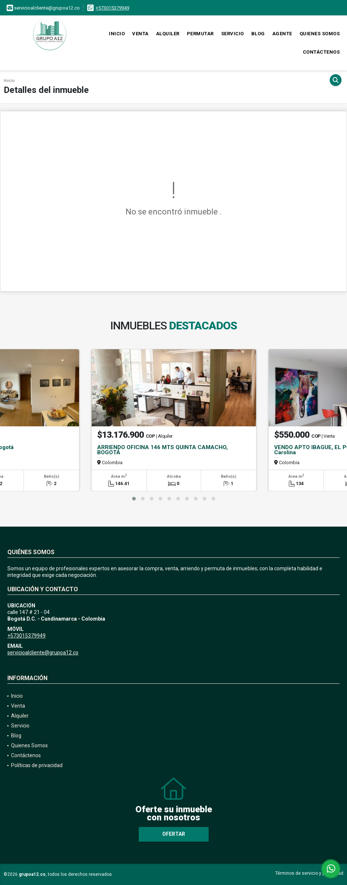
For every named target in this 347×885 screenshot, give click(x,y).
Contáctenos (321, 52)
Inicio (117, 33)
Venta (140, 33)
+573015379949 (112, 8)
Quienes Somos (320, 33)
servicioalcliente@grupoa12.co (42, 652)
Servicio (232, 33)
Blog (258, 33)
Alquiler (168, 33)
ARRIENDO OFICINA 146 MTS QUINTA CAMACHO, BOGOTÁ (162, 450)
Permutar (200, 33)
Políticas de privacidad (37, 765)
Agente (282, 33)
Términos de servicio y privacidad (309, 873)
